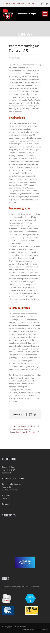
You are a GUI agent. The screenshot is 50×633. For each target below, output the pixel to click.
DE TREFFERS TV (30, 4)
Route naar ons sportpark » (13, 478)
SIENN (45, 629)
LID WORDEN (10, 4)
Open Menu (45, 13)
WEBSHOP (20, 4)
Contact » (5, 504)
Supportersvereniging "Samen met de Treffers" (21, 586)
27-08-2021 (16, 58)
